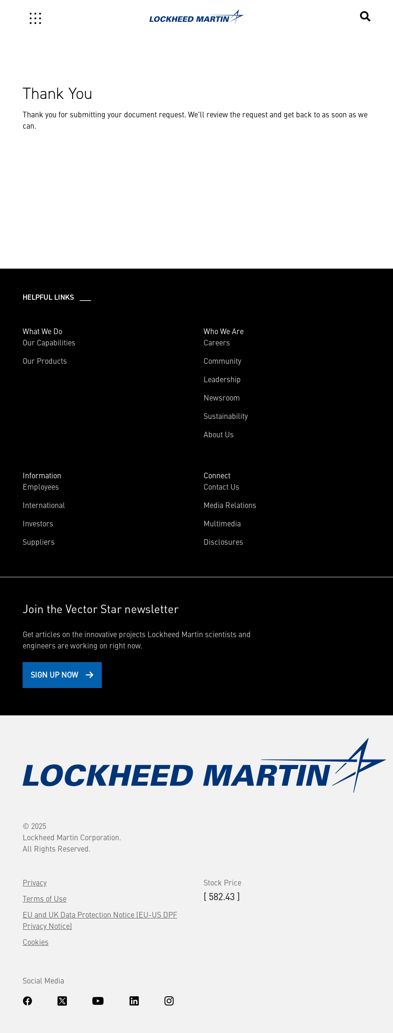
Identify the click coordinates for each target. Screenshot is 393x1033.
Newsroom (222, 397)
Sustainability (226, 415)
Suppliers (39, 541)
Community (222, 360)
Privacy (35, 882)
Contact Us (221, 486)
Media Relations (230, 505)
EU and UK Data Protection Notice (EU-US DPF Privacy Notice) (100, 920)
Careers (217, 342)
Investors (38, 523)
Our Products (45, 360)
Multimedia (222, 523)
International (44, 505)
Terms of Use (44, 898)
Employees (41, 486)
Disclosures (223, 541)
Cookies (36, 941)
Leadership (222, 379)
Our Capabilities (49, 342)
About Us (219, 434)
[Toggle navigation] (35, 18)
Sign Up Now (54, 674)
